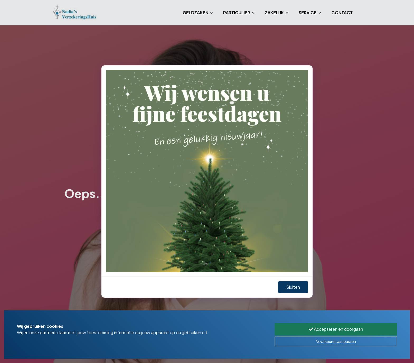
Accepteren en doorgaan (336, 329)
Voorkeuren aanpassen (336, 341)
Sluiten (293, 287)
